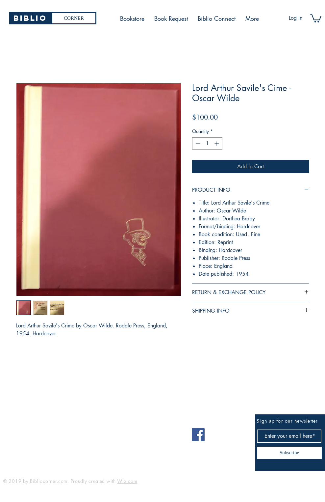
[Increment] (217, 143)
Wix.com (127, 481)
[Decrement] (197, 143)
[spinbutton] (207, 143)
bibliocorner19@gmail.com (35, 432)
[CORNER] (73, 18)
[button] (315, 17)
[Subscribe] (289, 453)
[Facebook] (198, 434)
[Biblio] (30, 18)
